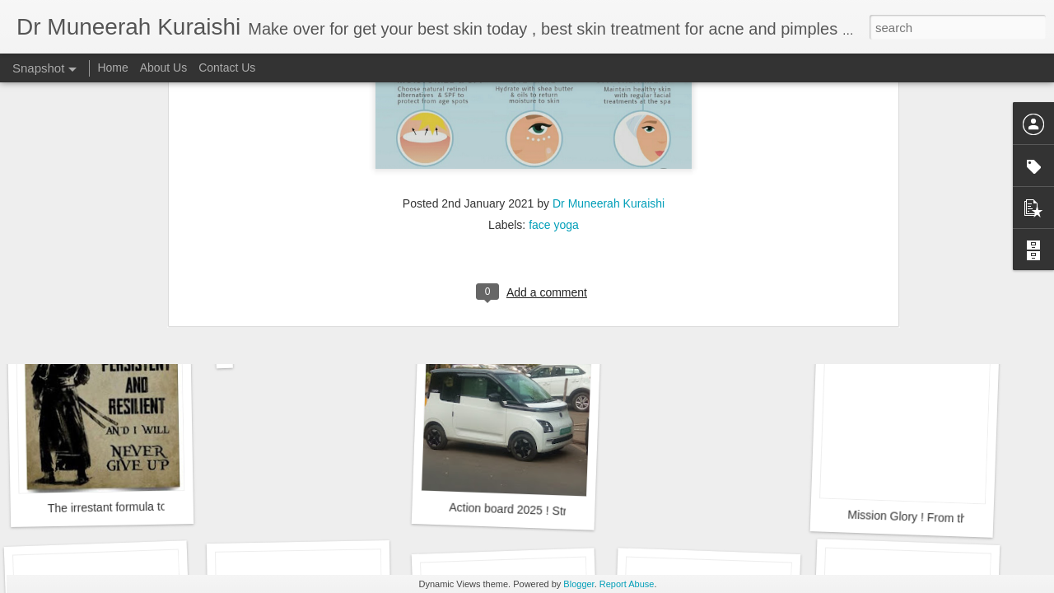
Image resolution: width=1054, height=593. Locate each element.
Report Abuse (627, 584)
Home (112, 67)
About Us (164, 67)
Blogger (578, 584)
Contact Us (226, 67)
